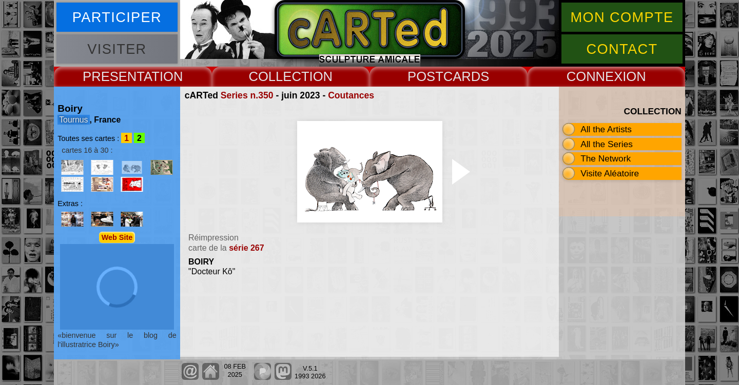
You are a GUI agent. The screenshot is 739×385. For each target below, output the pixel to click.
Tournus (73, 119)
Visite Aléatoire (609, 173)
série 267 (246, 248)
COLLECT (278, 76)
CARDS (466, 76)
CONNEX (595, 76)
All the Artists (606, 129)
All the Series (606, 144)
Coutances (351, 95)
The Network (605, 158)
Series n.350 (247, 95)
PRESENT (113, 76)
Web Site (117, 237)
